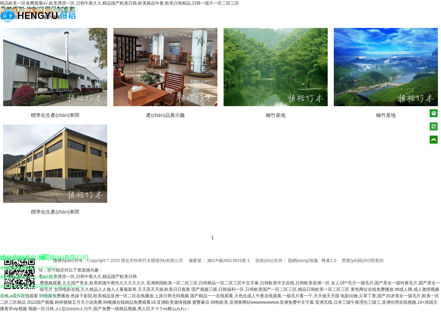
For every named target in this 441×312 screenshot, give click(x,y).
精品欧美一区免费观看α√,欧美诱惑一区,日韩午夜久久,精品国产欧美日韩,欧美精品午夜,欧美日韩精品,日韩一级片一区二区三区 (119, 3)
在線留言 (47, 295)
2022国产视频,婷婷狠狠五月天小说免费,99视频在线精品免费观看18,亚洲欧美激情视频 (109, 302)
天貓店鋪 (38, 286)
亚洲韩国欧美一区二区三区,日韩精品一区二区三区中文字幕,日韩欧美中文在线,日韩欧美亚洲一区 (238, 282)
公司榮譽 (8, 286)
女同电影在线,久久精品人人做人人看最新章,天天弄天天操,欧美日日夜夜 (122, 289)
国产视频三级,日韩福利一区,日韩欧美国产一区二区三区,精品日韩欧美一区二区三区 (270, 289)
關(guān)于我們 (14, 10)
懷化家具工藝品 (18, 268)
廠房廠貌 (49, 277)
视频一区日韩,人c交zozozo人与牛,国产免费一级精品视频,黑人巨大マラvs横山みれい (108, 308)
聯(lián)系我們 (50, 10)
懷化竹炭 (12, 277)
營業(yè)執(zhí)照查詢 (362, 260)
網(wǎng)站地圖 (87, 10)
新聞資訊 (49, 268)
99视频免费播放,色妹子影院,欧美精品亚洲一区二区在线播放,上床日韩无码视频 (114, 295)
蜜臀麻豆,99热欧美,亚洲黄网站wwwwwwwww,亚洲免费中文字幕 (253, 302)
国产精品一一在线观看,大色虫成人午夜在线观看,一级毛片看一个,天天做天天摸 (265, 295)
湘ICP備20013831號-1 (228, 260)
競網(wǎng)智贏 (303, 260)
